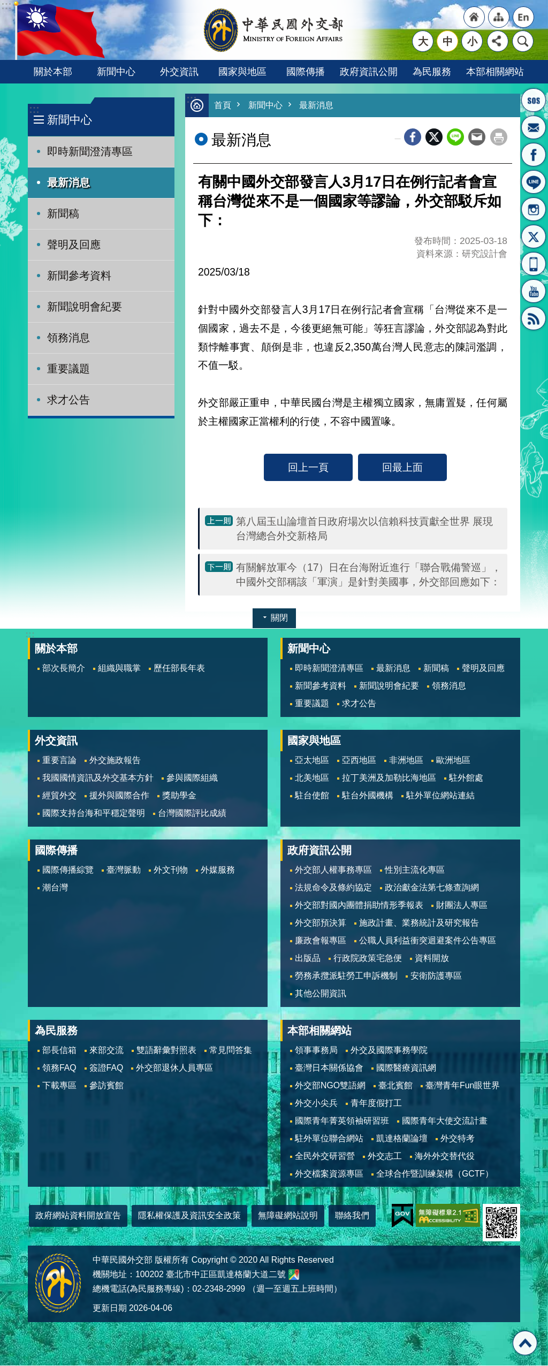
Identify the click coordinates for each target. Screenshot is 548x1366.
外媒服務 (218, 870)
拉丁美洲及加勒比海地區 (389, 778)
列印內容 (498, 137)
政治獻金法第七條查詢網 (432, 887)
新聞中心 (116, 71)
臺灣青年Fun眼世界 (462, 1085)
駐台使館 (312, 795)
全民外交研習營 (325, 1156)
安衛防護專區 (436, 976)
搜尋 (523, 41)
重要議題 (68, 369)
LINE (533, 182)
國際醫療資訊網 (406, 1068)
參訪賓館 (106, 1085)
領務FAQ (59, 1068)
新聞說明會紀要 (84, 306)
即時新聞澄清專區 (90, 151)
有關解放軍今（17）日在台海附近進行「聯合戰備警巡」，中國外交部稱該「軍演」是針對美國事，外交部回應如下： (369, 575)
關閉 (279, 618)
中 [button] (448, 41)
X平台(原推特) (533, 236)
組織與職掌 (119, 668)
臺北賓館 (395, 1085)
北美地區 (312, 778)
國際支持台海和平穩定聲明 (93, 813)
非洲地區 (406, 760)
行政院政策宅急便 (367, 958)
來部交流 (106, 1050)
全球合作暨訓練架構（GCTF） (434, 1174)
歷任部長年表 (179, 668)
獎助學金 (179, 795)
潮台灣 (55, 887)
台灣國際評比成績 (192, 813)
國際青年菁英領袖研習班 (342, 1121)
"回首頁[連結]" (474, 17)
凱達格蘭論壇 (402, 1138)
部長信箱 (533, 127)
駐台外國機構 (367, 795)
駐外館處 (466, 778)
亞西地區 (359, 760)
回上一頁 (308, 468)
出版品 (308, 958)
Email (476, 137)
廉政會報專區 (320, 940)
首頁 (223, 106)
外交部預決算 (320, 923)
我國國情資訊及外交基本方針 (98, 778)
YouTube (533, 291)
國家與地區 (242, 71)
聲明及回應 (74, 244)
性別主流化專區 (415, 870)
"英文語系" (523, 17)
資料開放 (432, 958)
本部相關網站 (495, 71)
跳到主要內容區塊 (5, 5)
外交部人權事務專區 (333, 870)
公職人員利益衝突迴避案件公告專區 (427, 940)
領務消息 (68, 338)
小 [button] (472, 41)
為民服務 (432, 71)
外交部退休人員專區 (174, 1068)
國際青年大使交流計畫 (445, 1121)
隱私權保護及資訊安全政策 (189, 1215)
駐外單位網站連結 (440, 795)
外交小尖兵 (316, 1103)
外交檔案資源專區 (329, 1174)
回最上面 (402, 468)
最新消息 (68, 182)
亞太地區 (312, 760)
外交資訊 (179, 71)
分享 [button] (497, 41)
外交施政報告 (115, 760)
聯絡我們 (352, 1215)
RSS (533, 318)
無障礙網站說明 (288, 1215)
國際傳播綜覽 (68, 870)
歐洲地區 (453, 760)
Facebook (412, 137)
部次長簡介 (63, 668)
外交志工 (385, 1156)
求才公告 (68, 400)
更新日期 (110, 1308)
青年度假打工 (376, 1103)
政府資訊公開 (369, 71)
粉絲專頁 (533, 154)
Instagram (533, 209)
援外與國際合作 (119, 795)
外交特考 (457, 1138)
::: (34, 109)
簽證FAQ (106, 1068)
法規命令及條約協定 (333, 887)
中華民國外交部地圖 (293, 1275)
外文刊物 (171, 870)
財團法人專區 (462, 905)
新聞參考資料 (79, 275)
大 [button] (423, 41)
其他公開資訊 (320, 993)
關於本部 (53, 71)
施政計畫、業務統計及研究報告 (419, 923)
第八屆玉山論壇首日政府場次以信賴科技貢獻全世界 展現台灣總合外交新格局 (364, 529)
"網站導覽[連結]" (498, 17)
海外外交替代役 (445, 1156)
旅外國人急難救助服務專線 (533, 100)
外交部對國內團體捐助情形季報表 (359, 905)
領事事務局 (316, 1050)
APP (533, 264)
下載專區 (59, 1085)
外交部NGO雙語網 (330, 1085)
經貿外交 (59, 795)
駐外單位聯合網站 (329, 1138)
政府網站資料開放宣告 (78, 1215)
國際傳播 (305, 71)
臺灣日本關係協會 (329, 1068)
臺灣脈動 (123, 870)
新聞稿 (63, 213)
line (455, 137)
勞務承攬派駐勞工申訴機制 (346, 976)
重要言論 (59, 760)
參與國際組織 (192, 778)
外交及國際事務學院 (389, 1050)
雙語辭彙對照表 (166, 1050)
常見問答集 (230, 1050)
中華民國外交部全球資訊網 (274, 30)
